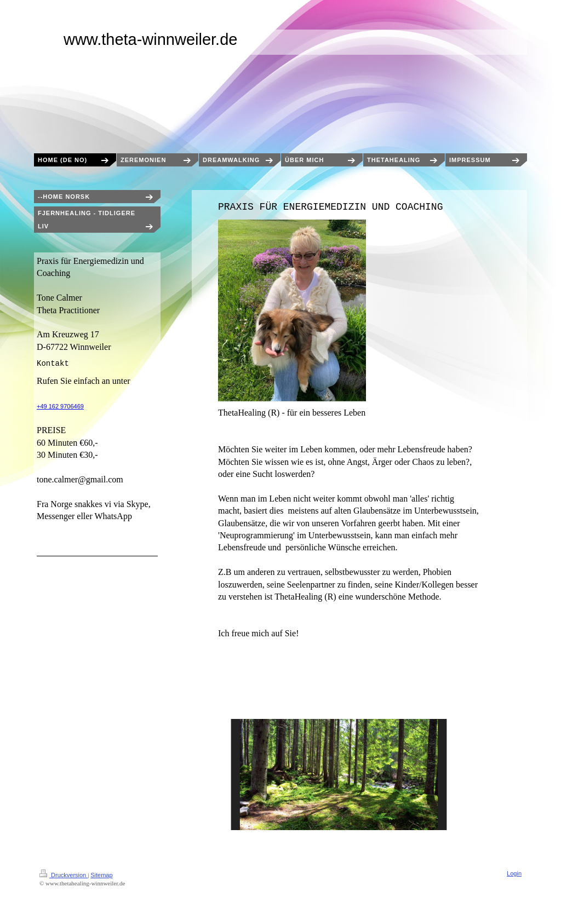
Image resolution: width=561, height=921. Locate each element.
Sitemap (101, 875)
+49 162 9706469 (60, 406)
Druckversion (63, 875)
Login (514, 873)
